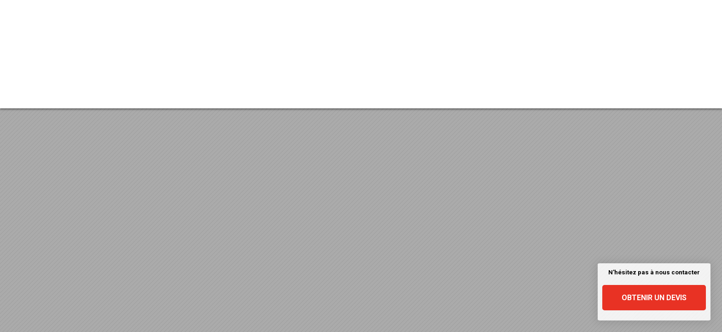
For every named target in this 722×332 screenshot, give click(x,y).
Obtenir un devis (654, 297)
